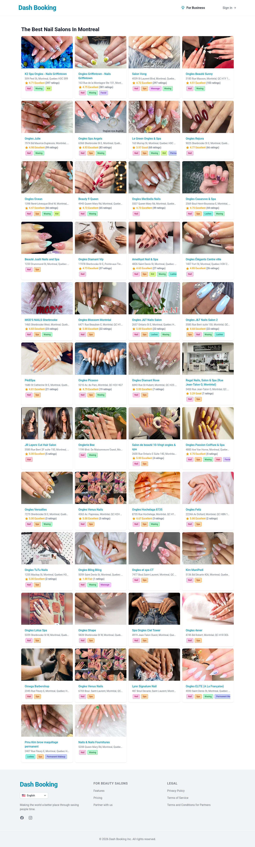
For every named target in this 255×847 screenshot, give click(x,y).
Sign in (230, 8)
